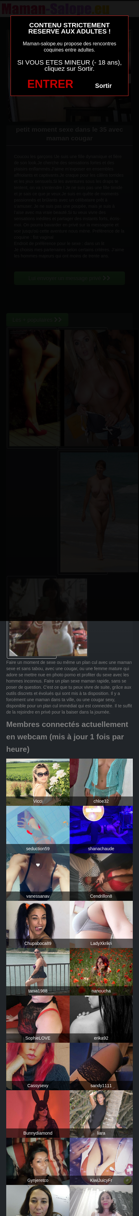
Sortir (103, 85)
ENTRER (50, 84)
